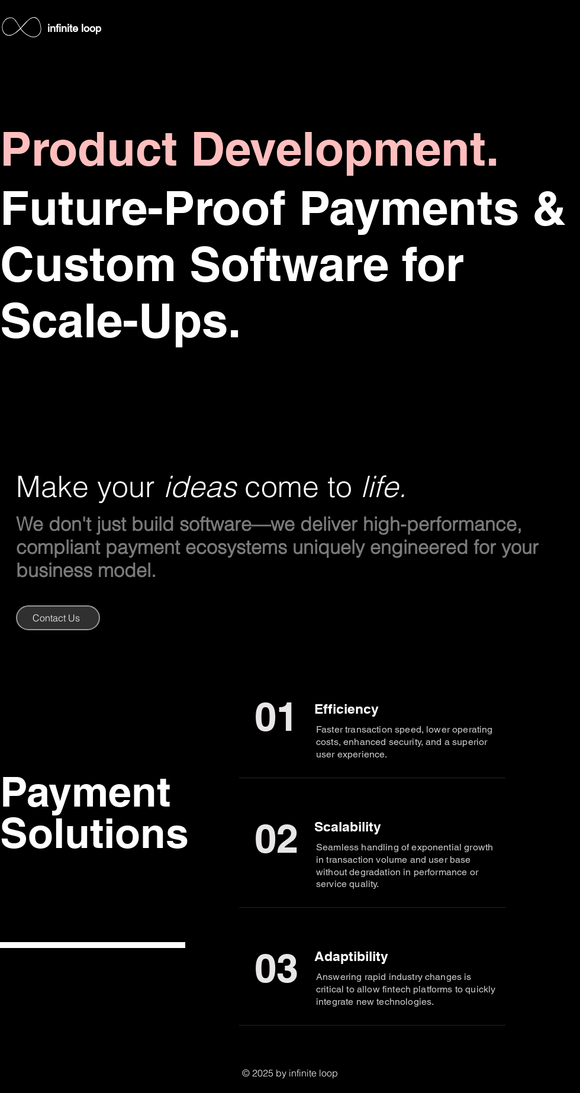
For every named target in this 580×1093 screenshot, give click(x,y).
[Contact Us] (58, 617)
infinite (64, 28)
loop (91, 28)
